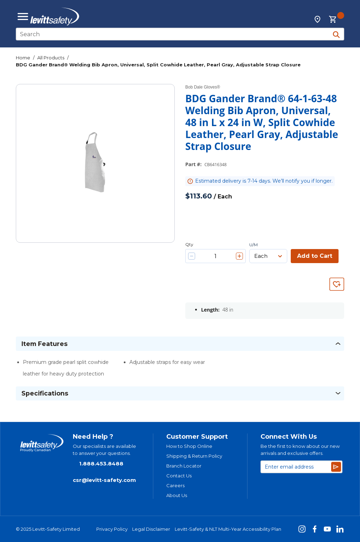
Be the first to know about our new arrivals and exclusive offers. (300, 449)
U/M (253, 245)
